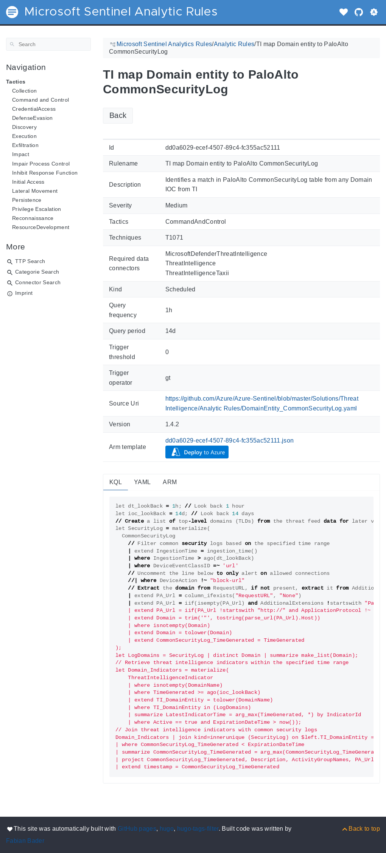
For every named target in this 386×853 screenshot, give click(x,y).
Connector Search (38, 282)
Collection (24, 91)
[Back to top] (360, 828)
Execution (24, 136)
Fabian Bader (25, 841)
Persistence (27, 200)
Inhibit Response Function (45, 173)
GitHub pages (137, 828)
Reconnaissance (33, 218)
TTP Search (30, 261)
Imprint (24, 293)
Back (117, 115)
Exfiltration (25, 145)
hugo (167, 828)
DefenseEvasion (32, 118)
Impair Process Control (41, 164)
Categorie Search (37, 272)
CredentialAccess (34, 109)
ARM (170, 482)
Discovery (24, 127)
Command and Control (40, 100)
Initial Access (28, 182)
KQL (115, 482)
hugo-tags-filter (198, 828)
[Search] (48, 44)
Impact (20, 154)
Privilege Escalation (36, 209)
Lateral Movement (35, 191)
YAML (142, 482)
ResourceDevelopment (40, 227)
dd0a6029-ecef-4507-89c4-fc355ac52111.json (229, 440)
